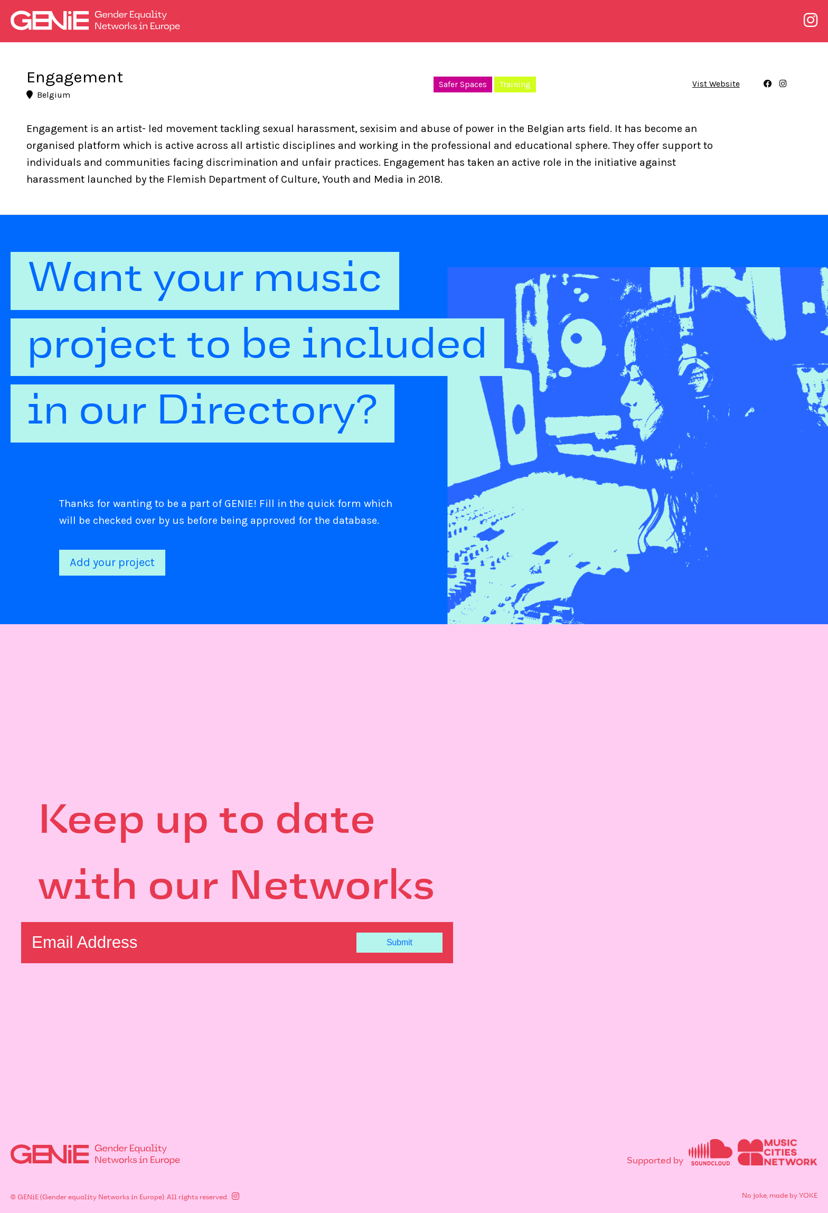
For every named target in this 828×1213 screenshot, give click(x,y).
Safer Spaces (463, 84)
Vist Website (716, 84)
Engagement (74, 77)
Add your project (112, 562)
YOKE (808, 1196)
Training (515, 84)
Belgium (48, 94)
